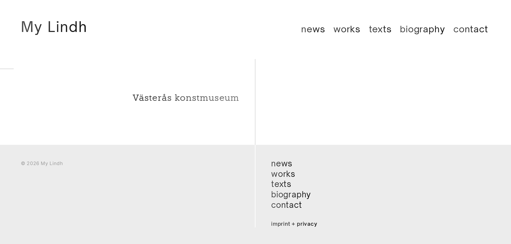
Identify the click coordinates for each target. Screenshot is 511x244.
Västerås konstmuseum (186, 98)
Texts (380, 28)
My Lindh (54, 26)
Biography (422, 28)
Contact (470, 28)
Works (346, 28)
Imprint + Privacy (294, 224)
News (313, 28)
